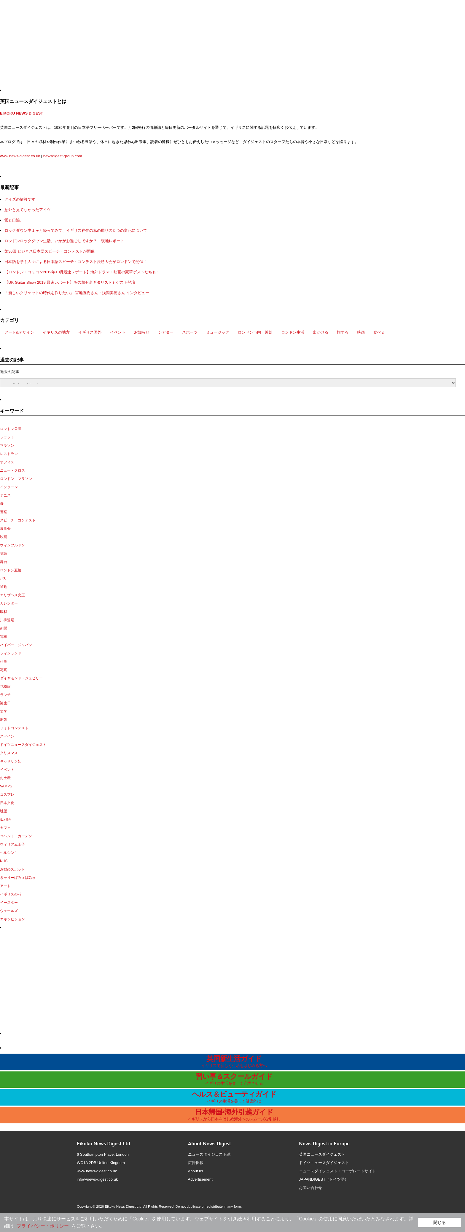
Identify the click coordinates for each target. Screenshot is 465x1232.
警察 (3, 512)
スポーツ (190, 332)
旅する (342, 332)
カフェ (5, 828)
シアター (165, 332)
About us (195, 1171)
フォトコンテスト (14, 728)
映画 (361, 332)
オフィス (7, 462)
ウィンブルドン (12, 545)
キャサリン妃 (10, 761)
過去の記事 (9, 372)
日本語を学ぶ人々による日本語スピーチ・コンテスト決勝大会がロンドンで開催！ (75, 261)
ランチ (5, 695)
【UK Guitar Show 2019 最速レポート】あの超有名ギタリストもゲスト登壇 (69, 282)
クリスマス (9, 753)
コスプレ (7, 794)
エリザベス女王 (12, 595)
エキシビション (12, 919)
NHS (3, 861)
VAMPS (6, 786)
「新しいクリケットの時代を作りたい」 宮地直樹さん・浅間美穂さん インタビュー (76, 293)
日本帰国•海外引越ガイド (234, 1114)
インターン (9, 487)
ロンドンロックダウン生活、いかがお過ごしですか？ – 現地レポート (64, 241)
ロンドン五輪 (10, 570)
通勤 (3, 587)
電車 (3, 637)
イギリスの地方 (56, 332)
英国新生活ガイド (234, 1061)
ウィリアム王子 (12, 844)
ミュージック (217, 332)
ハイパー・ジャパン (16, 645)
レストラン (9, 454)
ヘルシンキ (9, 853)
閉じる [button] (439, 1222)
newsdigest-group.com (62, 156)
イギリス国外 (89, 332)
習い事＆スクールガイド (234, 1079)
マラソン (7, 445)
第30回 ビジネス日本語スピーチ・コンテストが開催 (49, 251)
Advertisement (200, 1179)
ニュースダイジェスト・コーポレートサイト (337, 1171)
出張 (3, 720)
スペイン (7, 736)
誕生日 (5, 703)
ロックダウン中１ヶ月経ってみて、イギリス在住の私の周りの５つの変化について (75, 230)
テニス (5, 495)
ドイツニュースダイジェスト (23, 745)
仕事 (3, 661)
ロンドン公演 (10, 429)
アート (5, 886)
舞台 (3, 562)
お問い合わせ (310, 1187)
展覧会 (5, 529)
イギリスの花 (10, 894)
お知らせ (141, 332)
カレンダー (9, 603)
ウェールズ (9, 911)
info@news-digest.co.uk (97, 1179)
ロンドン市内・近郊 (255, 332)
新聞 (3, 628)
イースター (9, 902)
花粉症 (5, 686)
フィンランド (10, 653)
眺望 (3, 811)
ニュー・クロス (12, 470)
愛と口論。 (14, 220)
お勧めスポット (12, 869)
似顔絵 (5, 819)
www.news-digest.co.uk (20, 156)
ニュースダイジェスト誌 (209, 1154)
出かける (320, 332)
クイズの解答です (19, 199)
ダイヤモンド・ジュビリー (21, 678)
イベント (117, 332)
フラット (7, 437)
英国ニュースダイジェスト (322, 1154)
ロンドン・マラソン (16, 479)
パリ (3, 578)
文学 (3, 711)
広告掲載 (195, 1162)
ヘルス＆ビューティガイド (234, 1096)
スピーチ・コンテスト (18, 520)
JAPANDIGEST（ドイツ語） (323, 1179)
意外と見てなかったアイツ (27, 209)
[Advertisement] (51, 46)
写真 (3, 670)
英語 (3, 553)
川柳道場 (7, 620)
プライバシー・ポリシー (43, 1225)
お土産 (5, 778)
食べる (379, 332)
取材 (3, 612)
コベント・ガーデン (16, 836)
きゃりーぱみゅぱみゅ (18, 878)
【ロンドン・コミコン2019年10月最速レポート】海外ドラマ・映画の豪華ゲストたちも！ (82, 272)
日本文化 (7, 803)
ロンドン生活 (292, 332)
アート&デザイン (19, 332)
